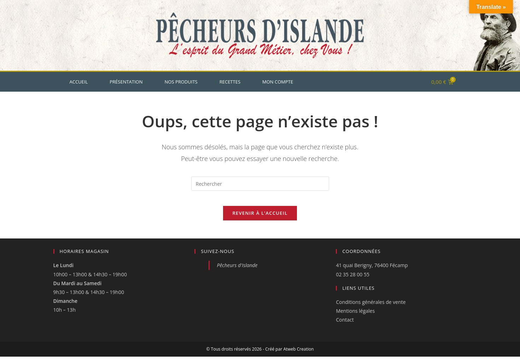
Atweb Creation (298, 355)
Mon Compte (277, 82)
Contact (345, 326)
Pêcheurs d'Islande (237, 271)
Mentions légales (355, 317)
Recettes (230, 82)
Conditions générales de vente (370, 308)
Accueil (79, 82)
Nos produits (181, 82)
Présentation (126, 82)
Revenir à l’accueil (259, 219)
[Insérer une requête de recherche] (260, 184)
